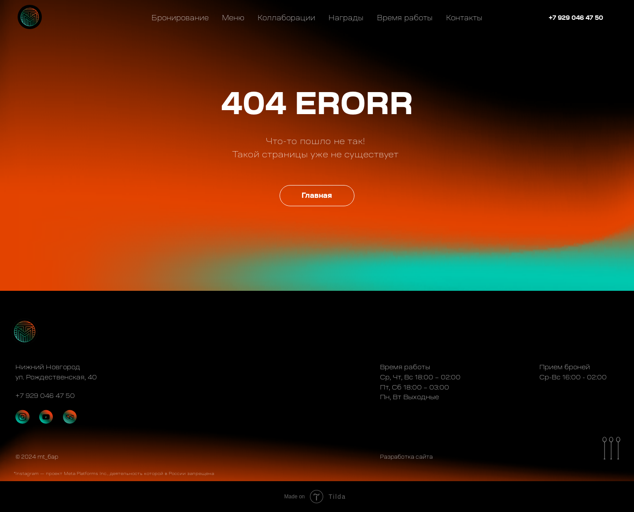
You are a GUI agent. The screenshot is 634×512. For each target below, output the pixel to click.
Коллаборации (286, 17)
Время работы (405, 17)
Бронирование (180, 17)
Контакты (464, 17)
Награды (346, 17)
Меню (233, 17)
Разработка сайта (406, 457)
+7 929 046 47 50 (576, 18)
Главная (317, 195)
